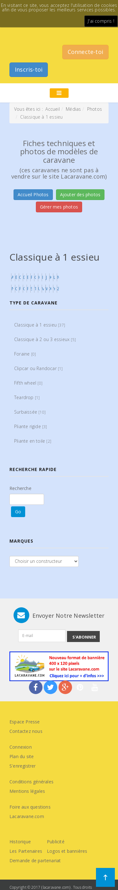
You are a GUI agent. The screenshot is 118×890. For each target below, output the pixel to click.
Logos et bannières (67, 851)
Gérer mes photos (59, 207)
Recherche (20, 488)
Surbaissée (30, 412)
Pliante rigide (30, 426)
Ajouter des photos (80, 194)
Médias (73, 109)
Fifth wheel (28, 383)
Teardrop (27, 397)
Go (18, 512)
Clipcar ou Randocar (38, 368)
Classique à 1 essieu (39, 325)
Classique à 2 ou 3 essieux (45, 339)
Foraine (25, 354)
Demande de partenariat (35, 860)
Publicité (56, 842)
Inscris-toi (28, 69)
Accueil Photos (33, 194)
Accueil (52, 109)
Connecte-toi (85, 52)
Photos (94, 109)
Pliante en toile (32, 441)
